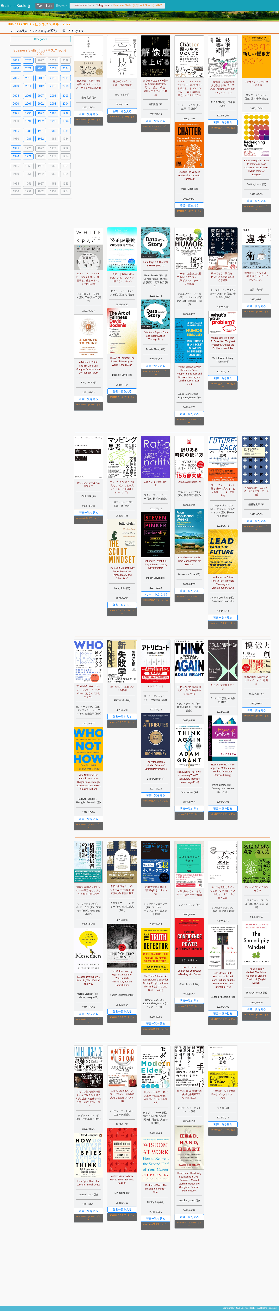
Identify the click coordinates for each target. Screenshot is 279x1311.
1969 (65, 166)
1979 (65, 148)
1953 (53, 191)
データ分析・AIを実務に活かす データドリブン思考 (222, 1094)
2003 (53, 103)
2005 (16, 95)
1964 (65, 174)
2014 (65, 86)
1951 (28, 191)
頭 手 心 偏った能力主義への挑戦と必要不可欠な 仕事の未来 (189, 1094)
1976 (28, 148)
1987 (41, 131)
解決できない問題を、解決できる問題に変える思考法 (222, 277)
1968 (53, 166)
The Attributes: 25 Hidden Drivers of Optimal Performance (156, 765)
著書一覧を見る (88, 114)
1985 (16, 131)
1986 (28, 131)
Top (39, 5)
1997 (41, 113)
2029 (65, 60)
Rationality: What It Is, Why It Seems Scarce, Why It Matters (156, 564)
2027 (41, 60)
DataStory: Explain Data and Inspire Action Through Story (156, 336)
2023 (53, 68)
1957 (41, 183)
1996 (28, 113)
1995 (16, 113)
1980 (16, 138)
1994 (65, 121)
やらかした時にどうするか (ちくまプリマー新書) (256, 491)
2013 (53, 86)
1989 (65, 131)
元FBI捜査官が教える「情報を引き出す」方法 (155, 890)
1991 (28, 121)
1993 (53, 121)
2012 (41, 86)
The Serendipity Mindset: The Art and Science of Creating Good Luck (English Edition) (256, 976)
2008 (53, 95)
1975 (16, 148)
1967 (41, 166)
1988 (53, 131)
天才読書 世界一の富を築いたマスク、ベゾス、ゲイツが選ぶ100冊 (88, 84)
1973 (53, 156)
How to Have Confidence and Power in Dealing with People (189, 971)
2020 (16, 68)
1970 (16, 156)
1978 (53, 148)
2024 (65, 68)
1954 (65, 191)
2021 (28, 68)
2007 (41, 95)
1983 (53, 138)
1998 (53, 113)
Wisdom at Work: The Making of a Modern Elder (156, 1189)
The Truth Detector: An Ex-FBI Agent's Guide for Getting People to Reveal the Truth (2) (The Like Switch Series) (155, 983)
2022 (41, 68)
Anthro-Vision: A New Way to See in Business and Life (122, 1179)
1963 (53, 174)
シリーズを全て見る (155, 594)
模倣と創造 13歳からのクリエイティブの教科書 (256, 680)
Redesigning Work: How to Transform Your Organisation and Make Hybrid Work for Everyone (256, 167)
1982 (41, 138)
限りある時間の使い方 (189, 482)
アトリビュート (155, 686)
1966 (28, 166)
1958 (53, 183)
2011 (28, 86)
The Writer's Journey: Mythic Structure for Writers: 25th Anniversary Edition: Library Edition (122, 978)
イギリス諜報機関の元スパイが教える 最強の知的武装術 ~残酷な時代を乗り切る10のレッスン (88, 1098)
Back (49, 5)
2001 (28, 103)
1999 (65, 113)
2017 (41, 78)
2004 (65, 103)
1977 (41, 148)
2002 (41, 103)
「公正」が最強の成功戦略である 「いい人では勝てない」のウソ (122, 278)
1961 (28, 174)
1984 (65, 138)
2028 (53, 60)
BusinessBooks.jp (16, 5)
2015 (16, 78)
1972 (41, 156)
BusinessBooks (82, 5)
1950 (16, 191)
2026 (28, 60)
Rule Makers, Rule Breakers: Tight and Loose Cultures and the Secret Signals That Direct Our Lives (223, 980)
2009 (65, 95)
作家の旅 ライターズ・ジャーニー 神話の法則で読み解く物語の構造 (122, 890)
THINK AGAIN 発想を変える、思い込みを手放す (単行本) (189, 690)
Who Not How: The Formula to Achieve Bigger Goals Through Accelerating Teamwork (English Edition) (88, 782)
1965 (16, 166)
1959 (65, 183)
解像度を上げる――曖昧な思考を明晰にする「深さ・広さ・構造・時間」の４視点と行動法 (155, 87)
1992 (41, 121)
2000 (16, 103)
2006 (28, 95)
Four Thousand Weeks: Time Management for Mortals (189, 561)
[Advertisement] (41, 260)
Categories (102, 5)
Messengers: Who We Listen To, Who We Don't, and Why (88, 980)
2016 (28, 78)
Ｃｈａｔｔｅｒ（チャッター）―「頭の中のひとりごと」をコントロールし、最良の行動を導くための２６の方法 (189, 88)
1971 (28, 156)
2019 (65, 78)
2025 (16, 60)
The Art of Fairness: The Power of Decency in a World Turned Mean (122, 361)
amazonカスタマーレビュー (88, 121)
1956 (28, 183)
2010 (16, 86)
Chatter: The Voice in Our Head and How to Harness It (189, 175)
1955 (16, 183)
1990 (16, 121)
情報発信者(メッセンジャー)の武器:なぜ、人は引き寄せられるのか (88, 890)
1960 (16, 174)
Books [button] (60, 5)
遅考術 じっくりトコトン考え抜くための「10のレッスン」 (256, 276)
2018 (53, 78)
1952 (41, 191)
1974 (65, 156)
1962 (41, 174)
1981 (28, 138)
